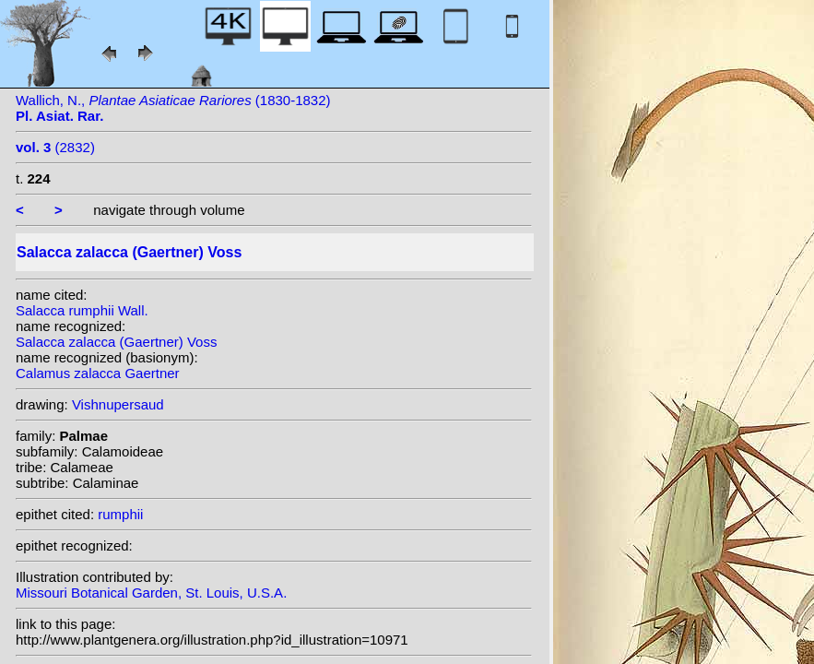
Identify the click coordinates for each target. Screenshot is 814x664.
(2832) (55, 147)
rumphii (120, 514)
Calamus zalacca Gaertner (98, 373)
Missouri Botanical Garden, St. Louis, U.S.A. (151, 592)
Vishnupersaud (118, 404)
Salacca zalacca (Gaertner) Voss (116, 342)
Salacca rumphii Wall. (82, 310)
